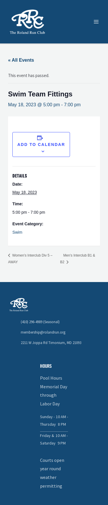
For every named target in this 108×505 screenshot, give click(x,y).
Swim (17, 232)
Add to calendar (41, 144)
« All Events (21, 60)
